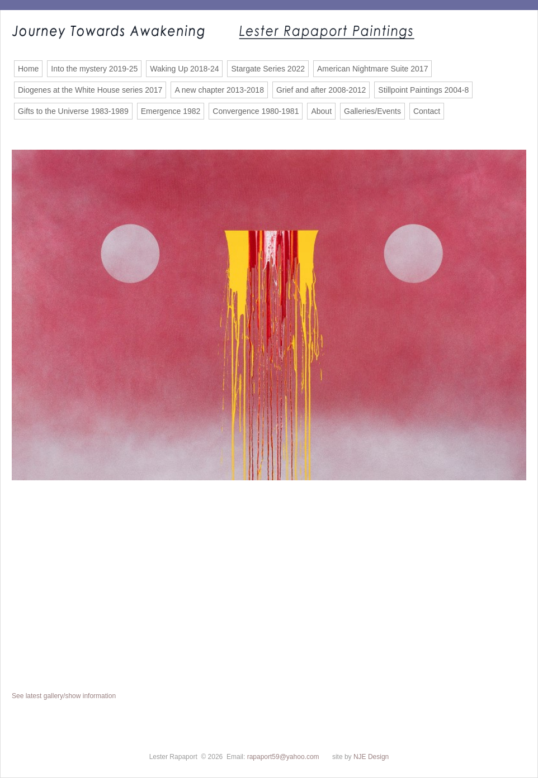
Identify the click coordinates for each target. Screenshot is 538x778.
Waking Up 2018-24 (184, 68)
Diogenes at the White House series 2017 (90, 89)
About (321, 111)
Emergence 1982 (171, 111)
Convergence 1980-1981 (256, 111)
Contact (426, 111)
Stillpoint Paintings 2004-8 (423, 89)
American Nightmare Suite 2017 (372, 68)
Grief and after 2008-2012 (321, 89)
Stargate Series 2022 (268, 68)
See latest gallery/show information (64, 696)
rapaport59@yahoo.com (283, 757)
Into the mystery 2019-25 (94, 68)
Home (28, 68)
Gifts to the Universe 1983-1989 (73, 111)
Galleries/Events (372, 111)
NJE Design (371, 757)
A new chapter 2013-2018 (219, 89)
